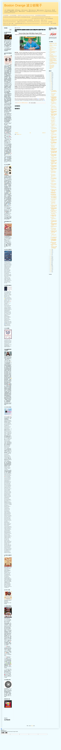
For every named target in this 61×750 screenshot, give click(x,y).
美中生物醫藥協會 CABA (53, 62)
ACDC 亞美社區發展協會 (13, 15)
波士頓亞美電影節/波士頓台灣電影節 (40, 15)
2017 (50, 257)
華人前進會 (51, 54)
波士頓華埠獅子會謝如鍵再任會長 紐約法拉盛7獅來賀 (53, 161)
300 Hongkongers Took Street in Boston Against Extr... (53, 202)
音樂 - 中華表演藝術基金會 (49, 18)
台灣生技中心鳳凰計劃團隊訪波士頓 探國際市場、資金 (53, 115)
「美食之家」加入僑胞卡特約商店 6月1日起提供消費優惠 (53, 247)
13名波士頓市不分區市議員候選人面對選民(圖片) (53, 137)
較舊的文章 (43, 132)
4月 (51, 250)
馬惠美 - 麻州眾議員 (53, 23)
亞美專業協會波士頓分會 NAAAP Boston (53, 57)
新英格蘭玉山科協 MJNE (53, 59)
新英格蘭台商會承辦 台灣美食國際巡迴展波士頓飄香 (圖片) (53, 240)
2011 (50, 264)
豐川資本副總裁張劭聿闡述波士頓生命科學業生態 (53, 112)
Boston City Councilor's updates (45, 23)
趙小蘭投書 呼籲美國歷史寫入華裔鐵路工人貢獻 (53, 155)
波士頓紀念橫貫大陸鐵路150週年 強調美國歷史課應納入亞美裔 (53, 152)
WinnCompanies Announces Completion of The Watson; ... (53, 124)
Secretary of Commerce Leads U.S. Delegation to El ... (53, 234)
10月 (51, 84)
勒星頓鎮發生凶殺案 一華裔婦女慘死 (53, 243)
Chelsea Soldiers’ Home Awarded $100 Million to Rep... (53, 175)
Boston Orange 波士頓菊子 (23, 5)
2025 (51, 73)
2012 (50, 263)
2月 (51, 253)
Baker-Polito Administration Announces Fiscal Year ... (53, 218)
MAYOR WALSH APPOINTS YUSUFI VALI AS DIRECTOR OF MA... (53, 128)
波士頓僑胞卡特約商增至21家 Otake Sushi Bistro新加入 (53, 140)
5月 (51, 249)
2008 (51, 268)
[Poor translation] (6, 733)
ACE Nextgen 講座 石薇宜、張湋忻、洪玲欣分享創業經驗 (53, 197)
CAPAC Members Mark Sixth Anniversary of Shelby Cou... (52, 121)
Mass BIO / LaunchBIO (44, 21)
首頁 (30, 132)
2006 (51, 270)
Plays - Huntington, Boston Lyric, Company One (38, 18)
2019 (50, 81)
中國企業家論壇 (52, 66)
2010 (50, 265)
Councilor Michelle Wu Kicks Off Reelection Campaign (53, 94)
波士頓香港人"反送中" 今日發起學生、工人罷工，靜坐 (53, 190)
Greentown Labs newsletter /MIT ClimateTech (9, 21)
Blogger (32, 725)
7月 (51, 88)
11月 (51, 83)
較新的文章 (16, 132)
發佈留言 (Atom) (19, 134)
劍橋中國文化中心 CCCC (53, 55)
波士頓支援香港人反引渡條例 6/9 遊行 (53, 211)
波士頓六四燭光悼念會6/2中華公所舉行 (53, 237)
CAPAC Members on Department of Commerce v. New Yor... (53, 103)
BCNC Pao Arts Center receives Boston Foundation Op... (53, 106)
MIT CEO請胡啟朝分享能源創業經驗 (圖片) (53, 91)
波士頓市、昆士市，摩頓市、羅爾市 (8, 23)
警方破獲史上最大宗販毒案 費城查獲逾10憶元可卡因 (53, 149)
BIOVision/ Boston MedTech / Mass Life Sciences (33, 21)
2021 (50, 78)
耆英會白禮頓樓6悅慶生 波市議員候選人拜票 (53, 143)
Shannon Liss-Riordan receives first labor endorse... (53, 158)
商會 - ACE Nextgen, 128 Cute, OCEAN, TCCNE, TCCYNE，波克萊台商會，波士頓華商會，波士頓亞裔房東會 (18, 20)
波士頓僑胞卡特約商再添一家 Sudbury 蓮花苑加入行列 (53, 206)
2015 (50, 259)
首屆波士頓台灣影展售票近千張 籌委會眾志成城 (53, 169)
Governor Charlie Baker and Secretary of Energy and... (53, 146)
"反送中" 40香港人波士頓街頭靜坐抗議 (53, 178)
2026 (51, 72)
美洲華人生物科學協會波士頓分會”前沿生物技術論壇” (53, 131)
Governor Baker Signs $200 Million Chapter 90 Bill (53, 213)
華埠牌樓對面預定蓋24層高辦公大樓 (53, 215)
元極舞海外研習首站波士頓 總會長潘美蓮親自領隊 (53, 224)
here (38, 98)
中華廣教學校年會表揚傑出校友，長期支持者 (53, 163)
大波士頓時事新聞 (5, 15)
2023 (51, 76)
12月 (51, 82)
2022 (51, 77)
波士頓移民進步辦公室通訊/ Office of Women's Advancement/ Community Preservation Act (27, 23)
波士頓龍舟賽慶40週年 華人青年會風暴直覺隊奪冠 (53, 166)
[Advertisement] (8, 713)
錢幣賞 (51, 68)
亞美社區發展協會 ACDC (53, 51)
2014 (50, 260)
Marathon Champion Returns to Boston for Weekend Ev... (53, 184)
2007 (51, 269)
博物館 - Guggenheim (44, 20)
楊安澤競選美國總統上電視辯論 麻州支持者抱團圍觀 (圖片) (53, 97)
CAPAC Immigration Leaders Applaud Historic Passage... (53, 229)
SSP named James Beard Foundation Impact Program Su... (53, 172)
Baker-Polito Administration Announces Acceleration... (52, 117)
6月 (51, 89)
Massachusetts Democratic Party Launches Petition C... (53, 187)
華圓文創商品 (51, 67)
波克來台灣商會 (52, 65)
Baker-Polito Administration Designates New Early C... (53, 181)
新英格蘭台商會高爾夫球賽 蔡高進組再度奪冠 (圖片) (53, 209)
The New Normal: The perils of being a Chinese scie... (53, 200)
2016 (50, 258)
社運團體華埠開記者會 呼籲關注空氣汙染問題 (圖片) (53, 100)
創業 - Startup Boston (37, 20)
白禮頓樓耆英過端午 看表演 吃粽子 (53, 192)
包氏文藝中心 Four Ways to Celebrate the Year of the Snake (26, 15)
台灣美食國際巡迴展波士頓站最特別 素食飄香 (53, 221)
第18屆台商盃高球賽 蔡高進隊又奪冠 (53, 194)
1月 (51, 254)
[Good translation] (2, 733)
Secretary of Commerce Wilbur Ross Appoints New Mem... (53, 134)
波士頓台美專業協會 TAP (53, 58)
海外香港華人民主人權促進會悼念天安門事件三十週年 (53, 232)
